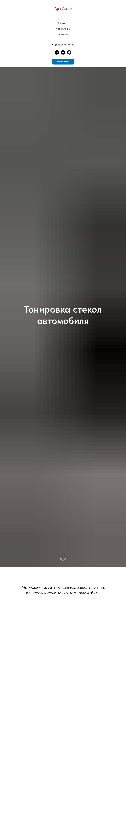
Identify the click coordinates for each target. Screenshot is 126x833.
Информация (63, 28)
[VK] (57, 52)
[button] (63, 62)
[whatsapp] (69, 52)
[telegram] (63, 52)
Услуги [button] (62, 22)
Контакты (63, 34)
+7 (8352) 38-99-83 (63, 44)
